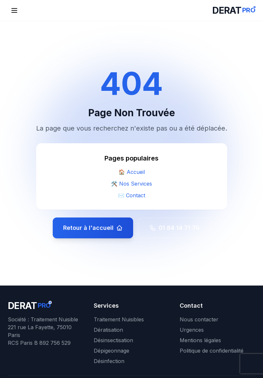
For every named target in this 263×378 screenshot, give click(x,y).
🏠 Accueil (131, 172)
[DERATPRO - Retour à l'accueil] (233, 10)
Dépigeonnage (111, 350)
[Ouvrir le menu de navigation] (14, 10)
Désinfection (109, 361)
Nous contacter (199, 319)
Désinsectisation (113, 340)
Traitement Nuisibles (119, 319)
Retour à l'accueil (93, 227)
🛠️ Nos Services (131, 183)
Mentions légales (200, 340)
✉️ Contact (131, 195)
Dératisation (108, 330)
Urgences (192, 330)
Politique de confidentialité (211, 350)
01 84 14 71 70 (174, 227)
